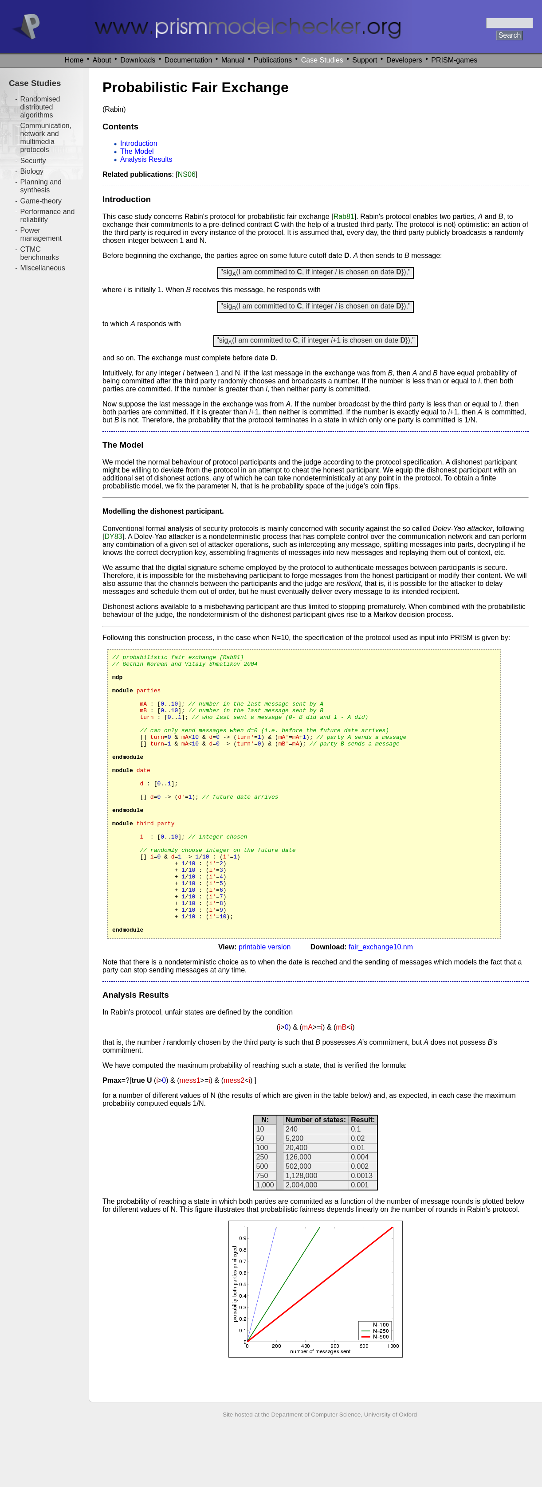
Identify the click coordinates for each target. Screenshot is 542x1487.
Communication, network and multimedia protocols (46, 137)
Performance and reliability (47, 215)
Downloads (137, 60)
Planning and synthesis (41, 186)
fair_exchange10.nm (381, 1003)
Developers (404, 60)
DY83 (113, 536)
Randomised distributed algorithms (40, 107)
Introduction (138, 143)
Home (74, 60)
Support (364, 60)
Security (33, 160)
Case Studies (322, 60)
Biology (31, 171)
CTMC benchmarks (39, 253)
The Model (137, 151)
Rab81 (344, 216)
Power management (41, 234)
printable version (265, 1003)
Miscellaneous (42, 268)
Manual (232, 60)
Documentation (188, 60)
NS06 (187, 174)
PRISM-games (454, 60)
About (102, 60)
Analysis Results (146, 159)
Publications (273, 60)
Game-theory (41, 201)
